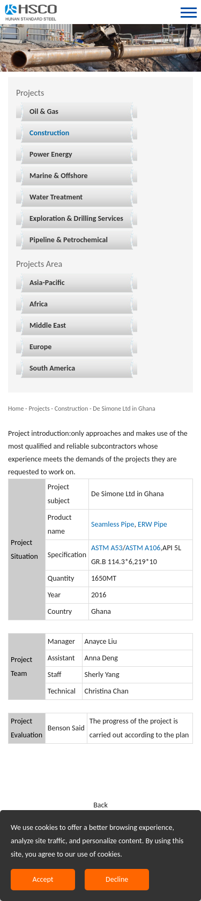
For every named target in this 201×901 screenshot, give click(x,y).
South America (52, 368)
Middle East (47, 325)
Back (100, 805)
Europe (40, 346)
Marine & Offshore (58, 175)
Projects (38, 408)
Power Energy (50, 154)
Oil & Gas (43, 111)
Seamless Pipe (112, 524)
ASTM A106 (143, 547)
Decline (117, 879)
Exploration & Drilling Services (76, 218)
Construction (49, 132)
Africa (38, 304)
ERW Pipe (152, 524)
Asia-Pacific (47, 282)
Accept (43, 879)
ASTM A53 (107, 547)
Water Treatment (56, 197)
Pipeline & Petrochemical (68, 239)
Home (16, 408)
